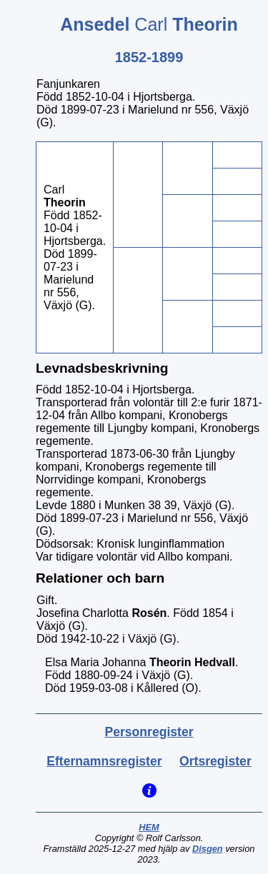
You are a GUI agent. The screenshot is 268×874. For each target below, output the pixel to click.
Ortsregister (215, 761)
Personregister (148, 732)
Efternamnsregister (104, 761)
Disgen (207, 848)
